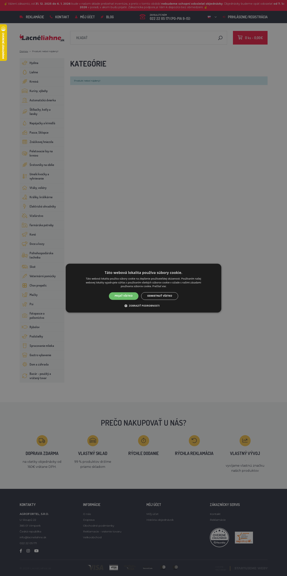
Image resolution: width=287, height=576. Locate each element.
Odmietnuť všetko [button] (159, 296)
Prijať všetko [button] (124, 296)
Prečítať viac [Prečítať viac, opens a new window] (159, 286)
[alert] (143, 288)
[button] (143, 306)
